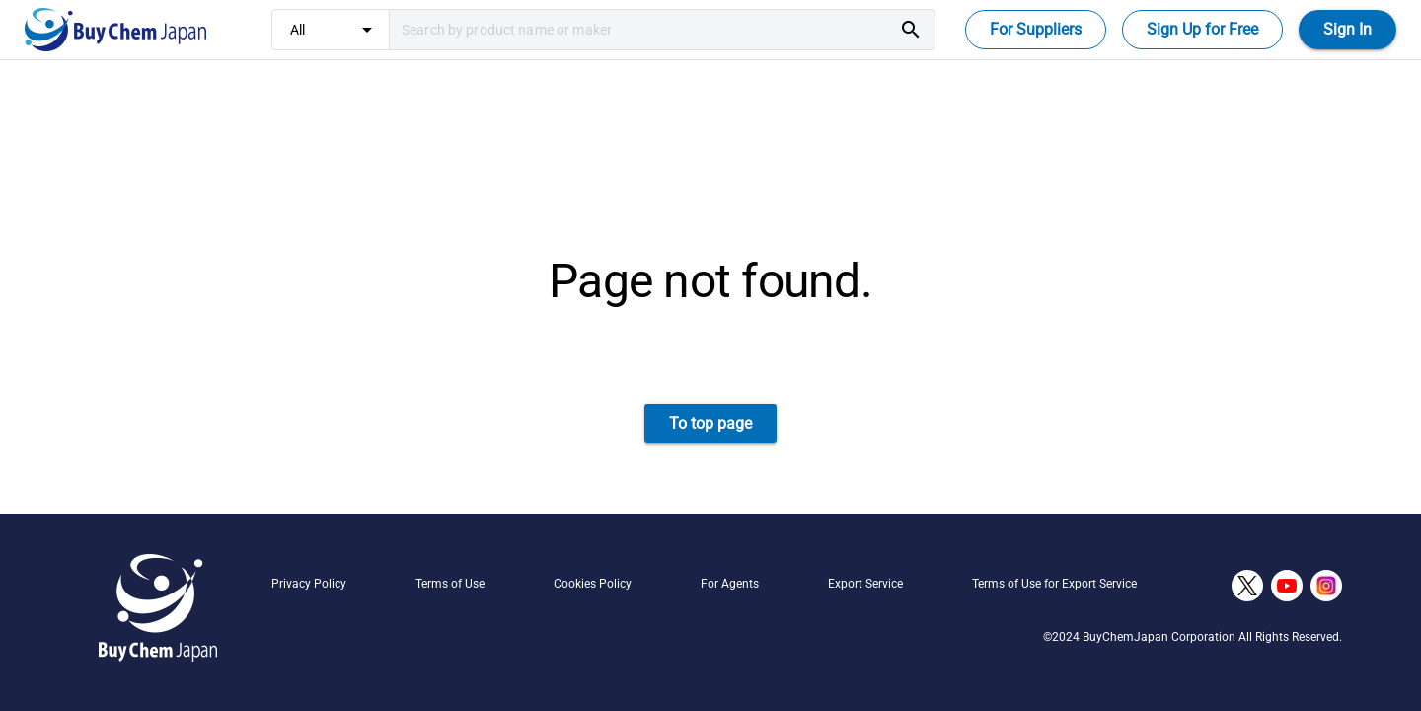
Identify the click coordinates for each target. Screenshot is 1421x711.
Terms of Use (450, 584)
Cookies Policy (593, 584)
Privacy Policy (308, 584)
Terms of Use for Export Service (1054, 584)
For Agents (730, 584)
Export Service (865, 584)
